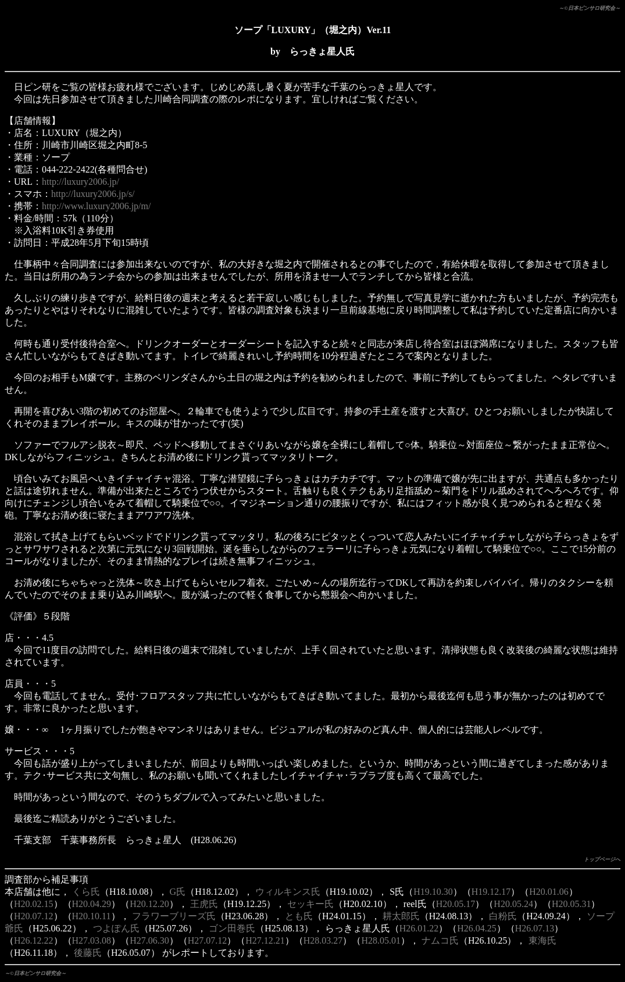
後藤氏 (88, 953)
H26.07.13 (535, 928)
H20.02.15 (33, 904)
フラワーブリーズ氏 (174, 916)
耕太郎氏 (401, 916)
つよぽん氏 (116, 928)
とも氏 (299, 916)
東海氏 (542, 940)
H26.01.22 (419, 928)
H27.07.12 (207, 940)
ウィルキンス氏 (287, 892)
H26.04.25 (477, 928)
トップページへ (602, 859)
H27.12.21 (265, 940)
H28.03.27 (323, 940)
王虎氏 (204, 904)
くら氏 (86, 892)
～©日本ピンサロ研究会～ (589, 8)
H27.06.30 (149, 940)
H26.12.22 (33, 940)
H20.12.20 (149, 904)
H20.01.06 (549, 892)
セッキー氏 (310, 904)
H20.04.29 (92, 904)
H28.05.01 (381, 940)
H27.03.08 (92, 940)
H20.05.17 (456, 904)
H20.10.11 (91, 916)
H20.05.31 (571, 904)
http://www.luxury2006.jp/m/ (96, 206)
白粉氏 (503, 916)
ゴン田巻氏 (232, 928)
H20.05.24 (513, 904)
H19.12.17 (491, 892)
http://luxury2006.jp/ (80, 182)
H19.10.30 (433, 892)
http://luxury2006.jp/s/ (93, 194)
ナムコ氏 (440, 940)
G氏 (178, 892)
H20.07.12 (33, 916)
